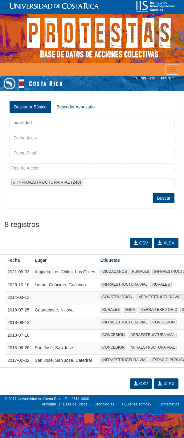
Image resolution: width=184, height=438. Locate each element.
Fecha (13, 260)
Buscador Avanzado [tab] (75, 106)
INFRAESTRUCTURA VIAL (125, 284)
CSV (141, 243)
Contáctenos (169, 404)
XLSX (166, 243)
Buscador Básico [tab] (30, 106)
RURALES (140, 271)
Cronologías (104, 404)
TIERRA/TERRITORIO (158, 309)
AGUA (130, 309)
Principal (49, 404)
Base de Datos (75, 404)
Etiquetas (110, 260)
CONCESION (163, 322)
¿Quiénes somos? (136, 404)
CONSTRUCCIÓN (117, 297)
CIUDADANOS (114, 271)
